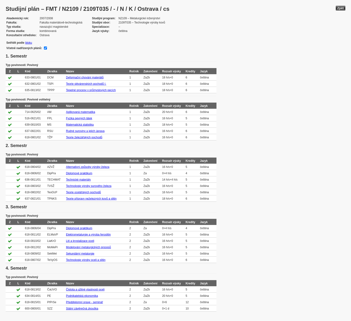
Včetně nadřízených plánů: (24, 48)
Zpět (340, 8)
